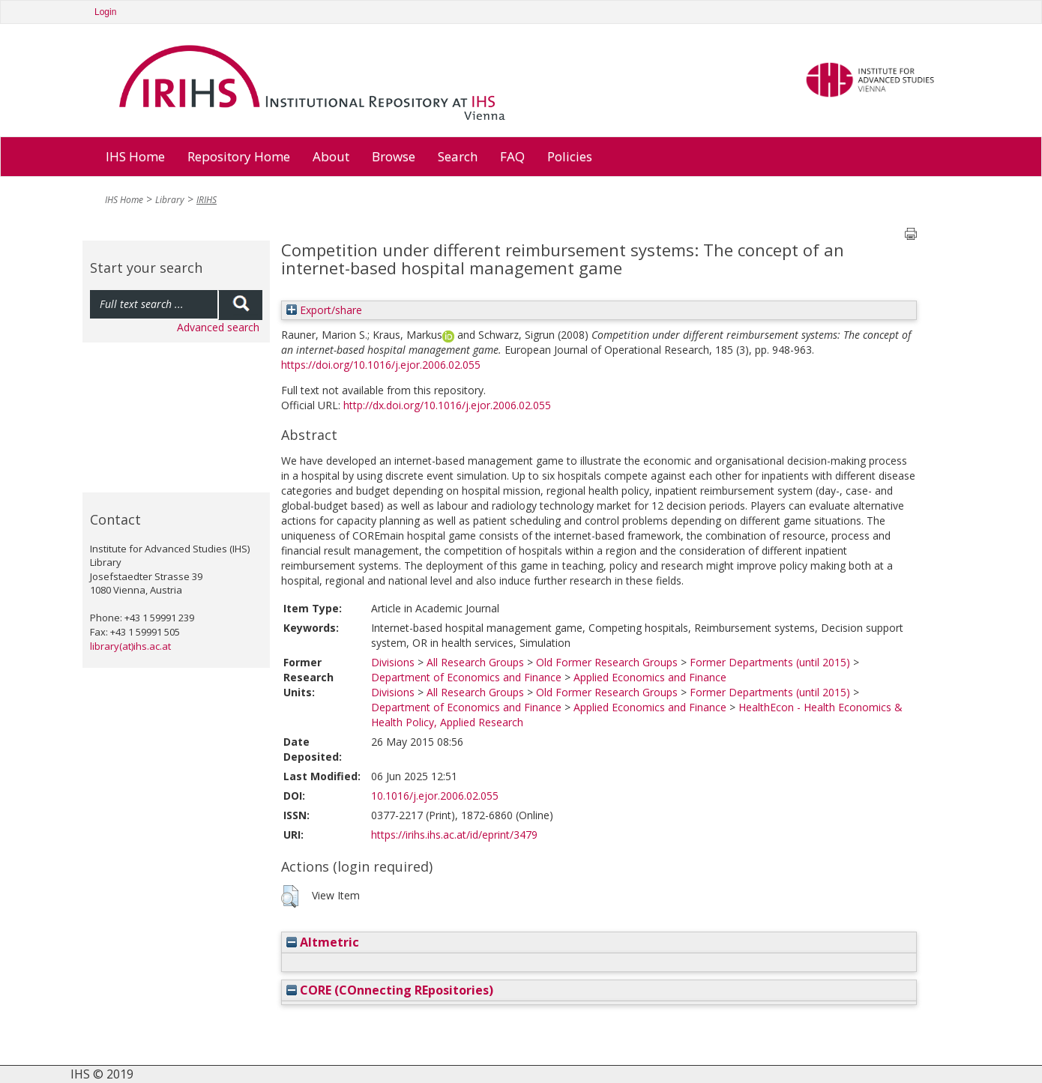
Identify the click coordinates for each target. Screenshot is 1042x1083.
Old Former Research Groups (607, 662)
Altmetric (322, 942)
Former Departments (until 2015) (770, 662)
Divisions (393, 662)
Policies (569, 156)
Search (458, 156)
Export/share (324, 310)
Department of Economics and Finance (466, 677)
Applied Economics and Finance (649, 677)
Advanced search (218, 327)
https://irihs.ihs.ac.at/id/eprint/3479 (454, 834)
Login (105, 12)
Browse (393, 156)
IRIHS (206, 199)
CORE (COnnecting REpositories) (389, 990)
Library (169, 199)
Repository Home (238, 156)
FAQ (512, 156)
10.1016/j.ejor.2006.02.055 (435, 795)
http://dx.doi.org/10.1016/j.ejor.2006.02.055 (447, 405)
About (331, 156)
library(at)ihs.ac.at (130, 646)
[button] (289, 896)
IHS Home (135, 156)
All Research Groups (475, 662)
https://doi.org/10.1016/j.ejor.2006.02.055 (381, 365)
